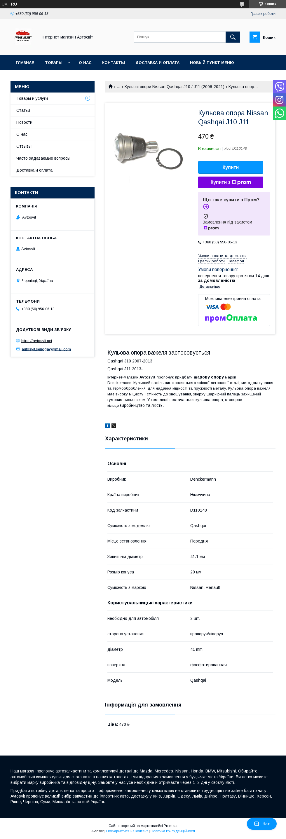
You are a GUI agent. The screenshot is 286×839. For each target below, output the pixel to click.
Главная (25, 62)
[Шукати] (233, 37)
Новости (24, 122)
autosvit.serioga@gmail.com (46, 349)
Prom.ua (170, 826)
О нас (85, 62)
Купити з (230, 182)
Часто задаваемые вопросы (43, 158)
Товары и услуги (32, 98)
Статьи (23, 110)
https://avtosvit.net (36, 341)
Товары (53, 62)
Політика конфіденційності (173, 831)
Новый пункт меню (212, 62)
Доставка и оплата (157, 62)
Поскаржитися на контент (127, 831)
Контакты (113, 62)
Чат (262, 823)
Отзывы (24, 146)
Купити (231, 167)
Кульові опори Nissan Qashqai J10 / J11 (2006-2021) (174, 86)
